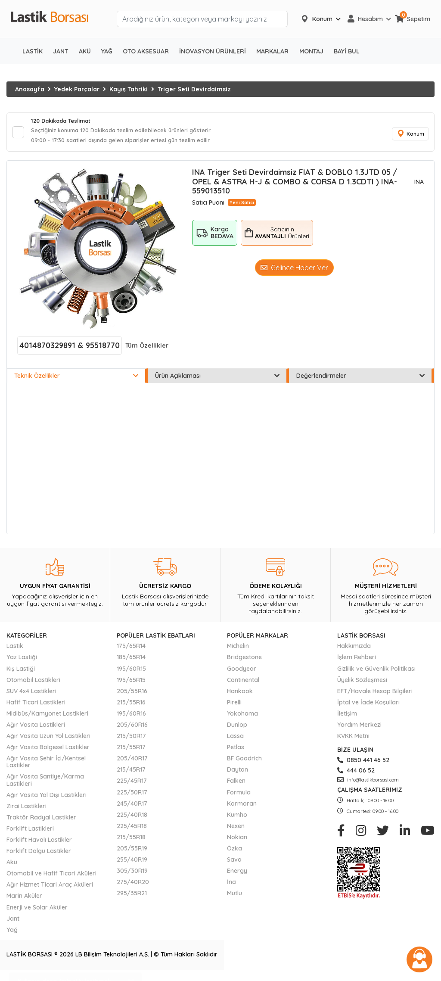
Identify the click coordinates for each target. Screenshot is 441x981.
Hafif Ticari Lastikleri (35, 706)
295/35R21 (132, 897)
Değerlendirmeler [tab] (360, 379)
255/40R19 (132, 863)
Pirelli (234, 706)
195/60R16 (131, 717)
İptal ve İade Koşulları (368, 706)
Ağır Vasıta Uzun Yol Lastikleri (48, 740)
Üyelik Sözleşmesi (362, 683)
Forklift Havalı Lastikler (39, 843)
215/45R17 (131, 773)
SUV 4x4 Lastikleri (31, 694)
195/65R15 (131, 683)
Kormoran (242, 807)
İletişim (347, 717)
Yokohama (242, 717)
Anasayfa (29, 89)
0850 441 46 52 (363, 764)
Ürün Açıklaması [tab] (217, 379)
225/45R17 (132, 784)
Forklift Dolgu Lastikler (38, 855)
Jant (12, 922)
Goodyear (241, 672)
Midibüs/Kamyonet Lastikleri (47, 717)
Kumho (237, 818)
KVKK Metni (353, 740)
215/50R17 (131, 740)
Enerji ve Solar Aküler (37, 911)
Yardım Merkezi (359, 728)
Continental (243, 683)
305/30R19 (132, 874)
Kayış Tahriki (128, 89)
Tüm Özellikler (146, 349)
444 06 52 (356, 774)
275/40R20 (133, 886)
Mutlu (234, 897)
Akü (11, 866)
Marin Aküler (24, 899)
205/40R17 (132, 762)
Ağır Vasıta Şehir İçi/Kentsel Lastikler (46, 765)
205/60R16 (132, 728)
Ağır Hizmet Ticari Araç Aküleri (49, 888)
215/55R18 (131, 841)
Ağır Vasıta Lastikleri (35, 728)
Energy (237, 874)
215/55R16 (131, 706)
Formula (239, 796)
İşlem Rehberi (356, 661)
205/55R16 (132, 694)
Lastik (14, 650)
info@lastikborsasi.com (368, 784)
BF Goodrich (244, 762)
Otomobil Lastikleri (33, 683)
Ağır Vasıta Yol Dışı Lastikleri (46, 798)
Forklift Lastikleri (30, 832)
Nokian (237, 841)
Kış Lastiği (20, 672)
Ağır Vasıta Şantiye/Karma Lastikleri (45, 783)
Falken (236, 784)
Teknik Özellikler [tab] (76, 379)
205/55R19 (132, 852)
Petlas (235, 751)
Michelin (238, 650)
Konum (408, 136)
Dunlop (237, 728)
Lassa (235, 740)
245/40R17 (132, 807)
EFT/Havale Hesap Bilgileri (375, 694)
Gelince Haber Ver (294, 271)
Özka (234, 852)
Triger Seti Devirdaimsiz (194, 89)
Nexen (236, 830)
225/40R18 (132, 818)
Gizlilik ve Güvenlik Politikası (376, 672)
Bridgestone (244, 661)
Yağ (12, 933)
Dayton (237, 773)
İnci (231, 886)
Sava (234, 863)
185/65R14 (131, 661)
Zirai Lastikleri (26, 809)
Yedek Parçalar (76, 89)
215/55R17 (131, 751)
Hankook (240, 694)
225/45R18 (132, 830)
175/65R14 (131, 650)
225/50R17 (132, 796)
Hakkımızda (354, 650)
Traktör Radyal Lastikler (41, 821)
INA (419, 185)
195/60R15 (131, 672)
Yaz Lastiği (21, 661)
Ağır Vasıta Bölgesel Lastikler (48, 751)
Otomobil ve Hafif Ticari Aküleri (51, 877)
